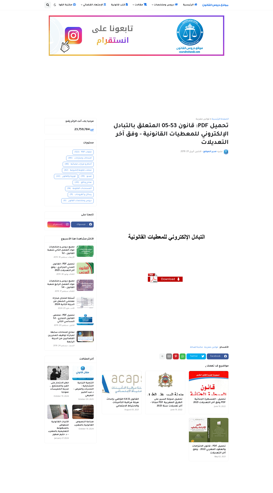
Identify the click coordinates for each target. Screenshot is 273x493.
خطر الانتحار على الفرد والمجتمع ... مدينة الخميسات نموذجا (59, 388)
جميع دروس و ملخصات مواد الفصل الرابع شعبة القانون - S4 (61, 284)
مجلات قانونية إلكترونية (78, 170)
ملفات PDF (83, 152)
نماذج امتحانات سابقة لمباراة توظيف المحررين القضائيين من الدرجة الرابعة (61, 337)
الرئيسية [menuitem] (190, 4)
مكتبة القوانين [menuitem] (65, 4)
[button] (55, 5)
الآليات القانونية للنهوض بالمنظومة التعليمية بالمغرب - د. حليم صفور (58, 428)
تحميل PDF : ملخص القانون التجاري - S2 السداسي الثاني (64, 318)
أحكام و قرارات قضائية (78, 164)
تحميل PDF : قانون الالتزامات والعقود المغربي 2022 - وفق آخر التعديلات (209, 449)
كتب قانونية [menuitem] (119, 4)
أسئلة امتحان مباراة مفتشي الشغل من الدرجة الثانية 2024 (64, 301)
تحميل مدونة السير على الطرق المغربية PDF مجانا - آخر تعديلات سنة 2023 (166, 402)
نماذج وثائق (83, 182)
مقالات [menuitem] (141, 4)
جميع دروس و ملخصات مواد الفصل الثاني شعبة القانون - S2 (61, 250)
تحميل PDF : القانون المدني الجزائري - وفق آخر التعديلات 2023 (63, 267)
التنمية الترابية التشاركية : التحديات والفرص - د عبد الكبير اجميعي (83, 389)
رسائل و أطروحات (81, 194)
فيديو (86, 176)
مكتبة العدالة (196, 347)
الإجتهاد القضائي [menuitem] (94, 4)
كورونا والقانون (66, 176)
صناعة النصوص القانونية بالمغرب (84, 423)
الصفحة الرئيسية (220, 119)
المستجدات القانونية (79, 188)
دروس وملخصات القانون (77, 200)
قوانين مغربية (202, 119)
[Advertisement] (136, 88)
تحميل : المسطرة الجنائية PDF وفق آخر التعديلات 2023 (209, 401)
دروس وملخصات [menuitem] (166, 4)
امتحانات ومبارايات (80, 158)
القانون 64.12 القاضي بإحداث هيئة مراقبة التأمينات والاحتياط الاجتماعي (123, 402)
